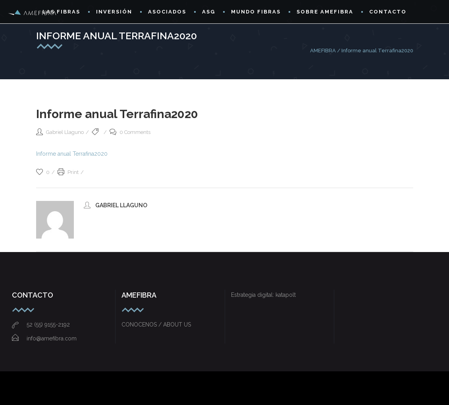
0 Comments (130, 132)
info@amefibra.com (44, 338)
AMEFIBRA (323, 50)
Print (68, 172)
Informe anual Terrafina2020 (72, 154)
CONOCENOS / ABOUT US (156, 324)
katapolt (286, 295)
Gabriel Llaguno (65, 132)
